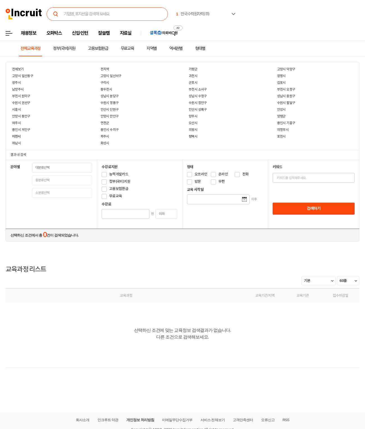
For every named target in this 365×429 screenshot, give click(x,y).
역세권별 (176, 48)
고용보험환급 (98, 48)
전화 (245, 174)
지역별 (152, 48)
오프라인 (201, 174)
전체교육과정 (30, 48)
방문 (198, 181)
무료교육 (127, 48)
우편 (221, 181)
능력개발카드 (118, 174)
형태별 (200, 48)
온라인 (223, 174)
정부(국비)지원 (64, 48)
